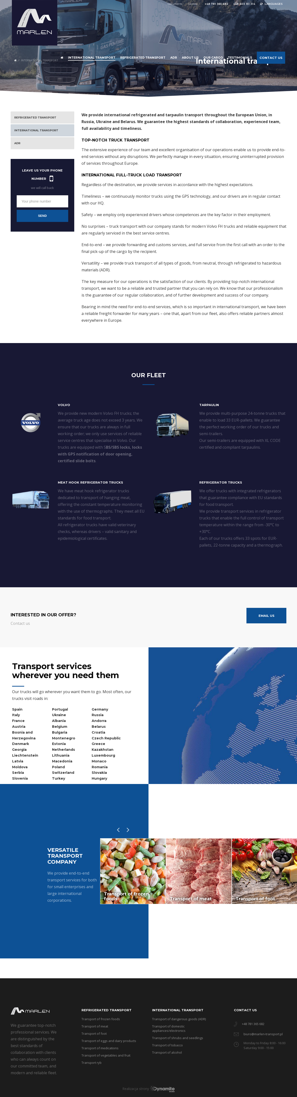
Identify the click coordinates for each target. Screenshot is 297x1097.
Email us (267, 616)
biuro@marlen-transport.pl (263, 1034)
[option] (133, 871)
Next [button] (126, 828)
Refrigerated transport (107, 1010)
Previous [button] (117, 828)
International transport (177, 1010)
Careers (192, 4)
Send (42, 216)
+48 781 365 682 (253, 1024)
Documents (175, 4)
